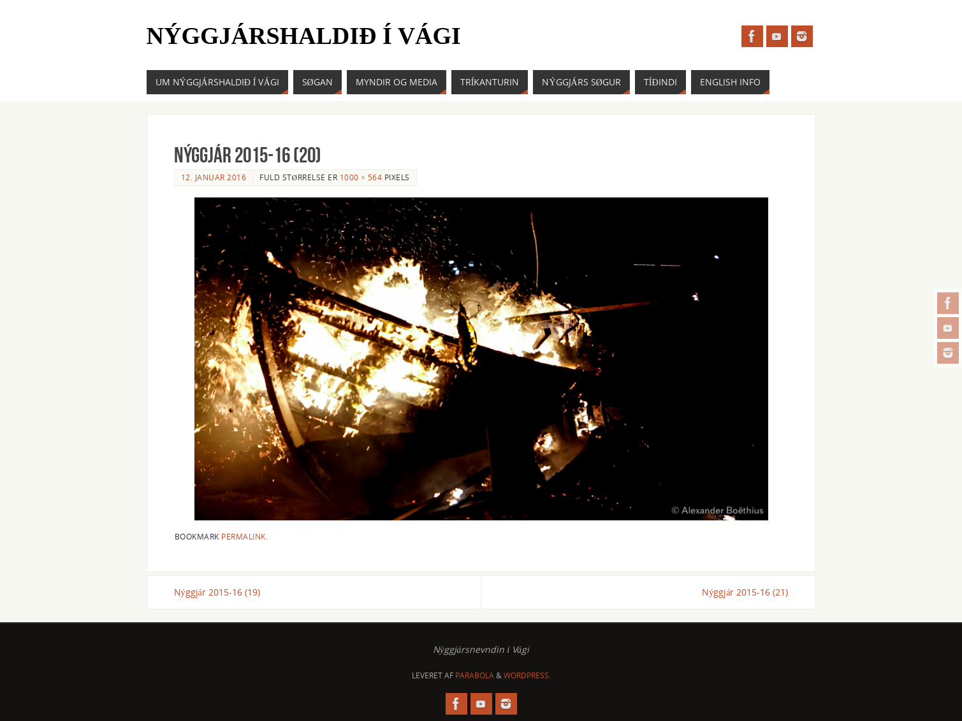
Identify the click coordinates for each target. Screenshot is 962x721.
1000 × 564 (361, 177)
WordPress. (527, 675)
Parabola (474, 675)
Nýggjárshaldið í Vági (304, 35)
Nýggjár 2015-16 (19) (217, 592)
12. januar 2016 (214, 177)
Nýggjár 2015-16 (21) (745, 592)
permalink (243, 536)
